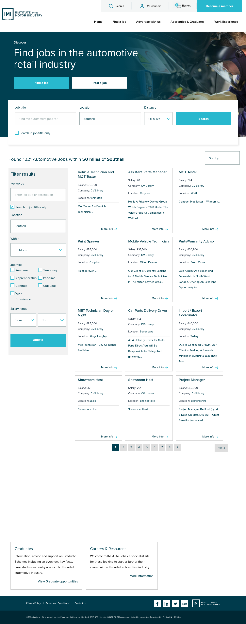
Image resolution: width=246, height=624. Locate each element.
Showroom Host (90, 380)
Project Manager (192, 380)
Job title (20, 108)
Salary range (18, 309)
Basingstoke (147, 400)
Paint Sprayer (88, 241)
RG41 (193, 193)
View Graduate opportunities (58, 581)
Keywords (17, 184)
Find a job (119, 22)
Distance (150, 108)
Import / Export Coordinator (190, 312)
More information (142, 576)
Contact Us (81, 603)
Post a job (100, 83)
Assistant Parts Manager (147, 172)
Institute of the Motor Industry (206, 603)
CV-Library (97, 190)
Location (85, 108)
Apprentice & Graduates (188, 22)
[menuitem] (98, 22)
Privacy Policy (33, 603)
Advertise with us (148, 22)
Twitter (175, 603)
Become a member (219, 6)
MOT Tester (188, 172)
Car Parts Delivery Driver (147, 310)
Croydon (145, 193)
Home (98, 22)
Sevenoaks (146, 331)
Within (14, 239)
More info (107, 229)
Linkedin (166, 603)
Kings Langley (98, 336)
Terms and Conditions (57, 603)
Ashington (96, 198)
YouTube (184, 603)
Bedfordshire (198, 400)
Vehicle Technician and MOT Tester (96, 174)
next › (221, 448)
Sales (93, 400)
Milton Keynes (148, 262)
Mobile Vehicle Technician (148, 241)
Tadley (194, 336)
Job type (16, 265)
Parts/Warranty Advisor (197, 241)
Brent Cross (197, 262)
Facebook (157, 603)
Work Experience (226, 22)
